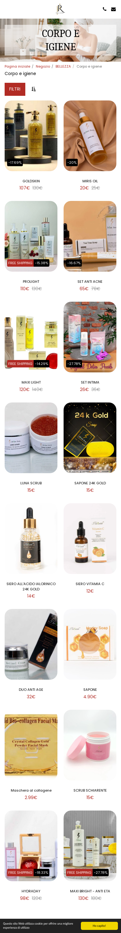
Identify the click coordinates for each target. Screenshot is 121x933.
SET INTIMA (90, 382)
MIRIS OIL (90, 181)
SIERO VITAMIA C (90, 583)
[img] (31, 135)
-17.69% (15, 162)
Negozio (43, 66)
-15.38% (41, 262)
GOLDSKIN (31, 181)
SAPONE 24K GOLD (90, 483)
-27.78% (74, 363)
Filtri (14, 89)
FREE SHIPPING (20, 262)
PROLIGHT (31, 281)
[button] (7, 9)
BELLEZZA (63, 66)
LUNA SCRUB (31, 483)
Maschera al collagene (31, 790)
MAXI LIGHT (31, 382)
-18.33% (41, 872)
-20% (72, 162)
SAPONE (90, 689)
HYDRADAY (31, 891)
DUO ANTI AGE (31, 689)
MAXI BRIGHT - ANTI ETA (90, 891)
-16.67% (74, 262)
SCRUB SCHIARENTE (90, 790)
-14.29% (41, 363)
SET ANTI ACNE (89, 281)
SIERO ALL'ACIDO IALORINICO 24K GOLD (31, 586)
